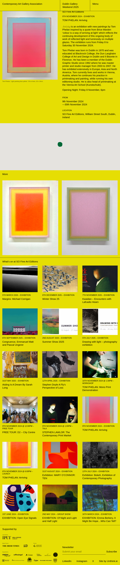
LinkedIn (66, 561)
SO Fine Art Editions (27, 261)
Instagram (82, 561)
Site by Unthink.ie (108, 561)
